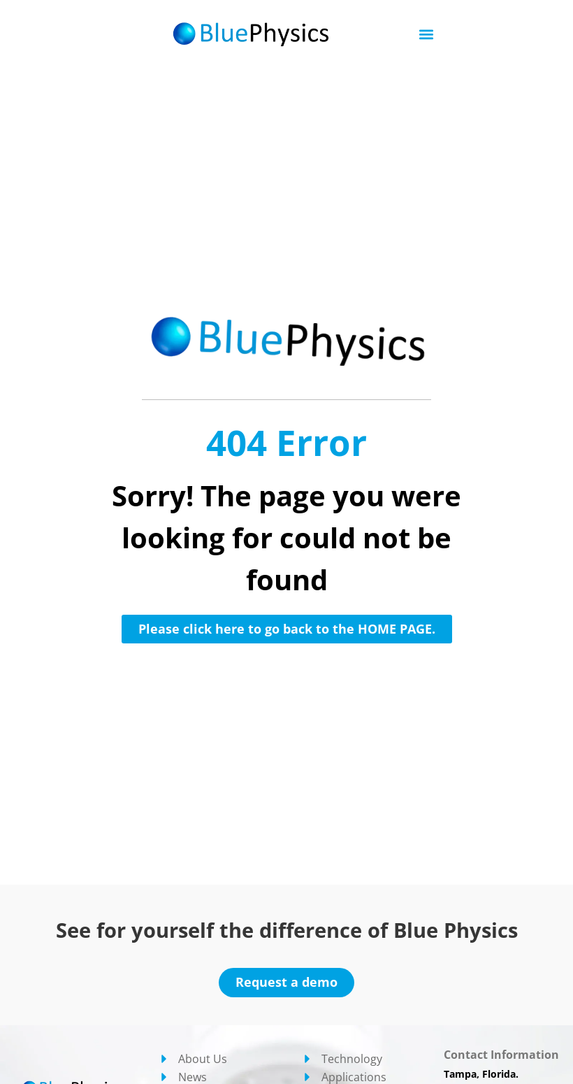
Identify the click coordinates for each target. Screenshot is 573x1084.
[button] (426, 34)
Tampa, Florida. (481, 1074)
